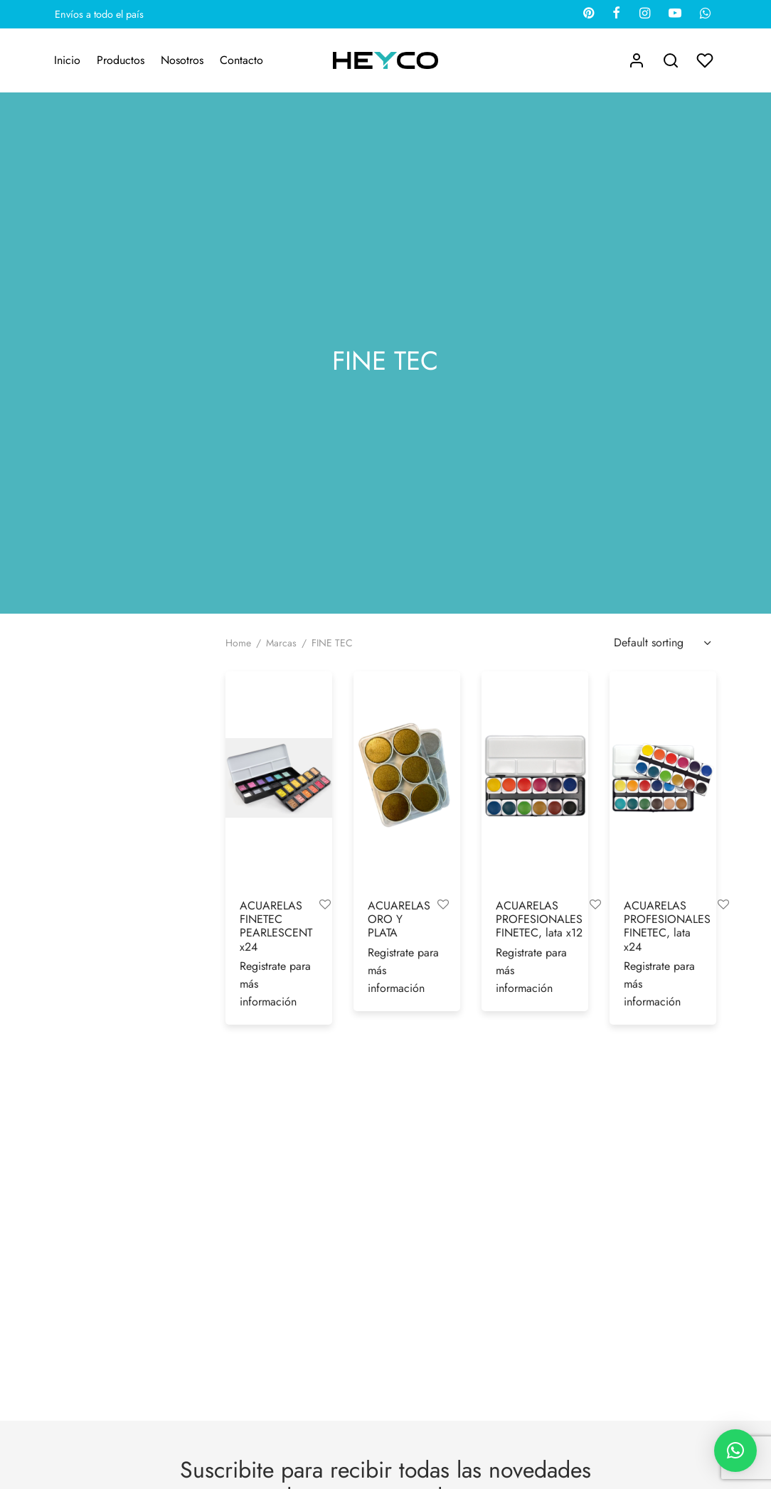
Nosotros (182, 60)
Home (238, 643)
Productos (120, 60)
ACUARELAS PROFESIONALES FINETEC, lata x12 (539, 919)
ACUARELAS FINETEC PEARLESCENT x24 (276, 926)
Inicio (67, 60)
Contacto (241, 60)
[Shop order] (660, 643)
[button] (735, 1450)
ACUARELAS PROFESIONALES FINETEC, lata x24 (667, 926)
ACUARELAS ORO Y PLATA (399, 919)
